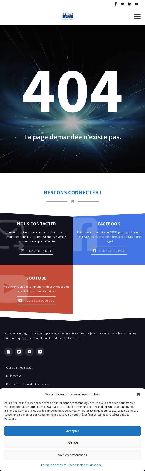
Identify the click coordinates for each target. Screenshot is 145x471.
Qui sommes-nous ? (19, 367)
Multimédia (13, 376)
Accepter (72, 431)
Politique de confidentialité (85, 465)
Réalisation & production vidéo (27, 384)
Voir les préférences (72, 455)
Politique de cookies (53, 465)
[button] (138, 394)
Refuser (72, 443)
